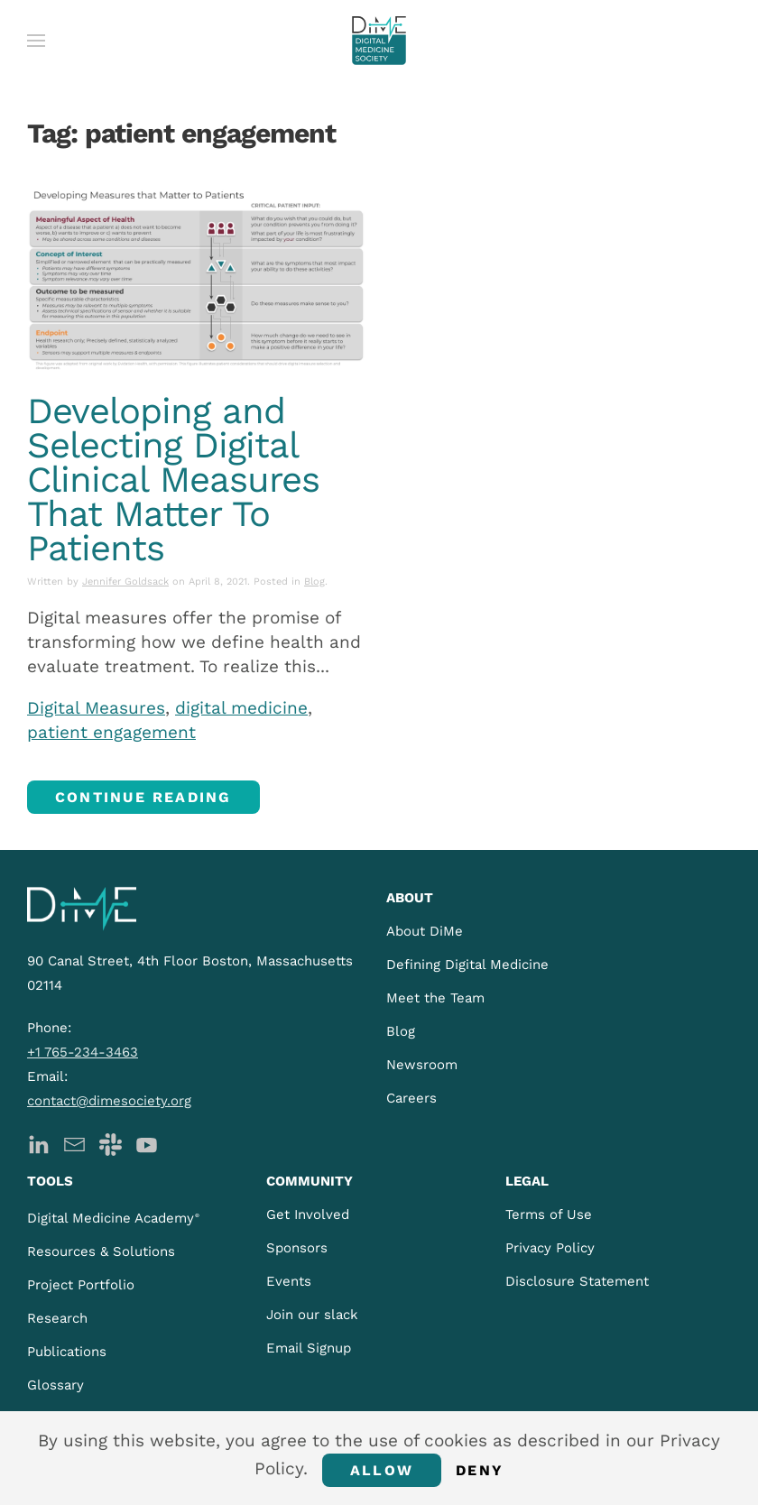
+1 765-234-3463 (82, 1052)
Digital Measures (96, 707)
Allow (381, 1470)
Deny (480, 1470)
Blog (314, 581)
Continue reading (143, 797)
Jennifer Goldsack (125, 581)
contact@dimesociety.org (109, 1101)
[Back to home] (379, 40)
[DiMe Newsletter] (74, 1142)
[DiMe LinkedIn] (38, 1142)
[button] (36, 40)
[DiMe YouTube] (146, 1142)
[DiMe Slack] (110, 1142)
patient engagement (111, 732)
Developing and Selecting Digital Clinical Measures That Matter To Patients (173, 479)
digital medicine (241, 707)
